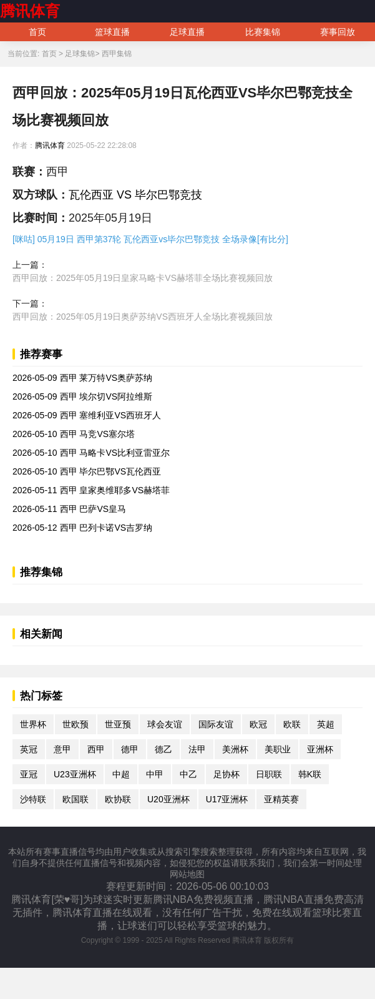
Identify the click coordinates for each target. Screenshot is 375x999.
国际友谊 (215, 724)
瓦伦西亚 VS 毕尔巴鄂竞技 (135, 195)
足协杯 (226, 774)
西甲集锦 (117, 53)
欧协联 (118, 799)
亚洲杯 (320, 749)
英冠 (28, 749)
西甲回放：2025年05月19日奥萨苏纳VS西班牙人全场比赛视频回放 (142, 317)
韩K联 (309, 774)
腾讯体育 (30, 10)
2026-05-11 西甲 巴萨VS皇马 (69, 509)
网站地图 (187, 874)
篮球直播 (112, 32)
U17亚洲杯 (227, 799)
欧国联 (75, 799)
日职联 (269, 774)
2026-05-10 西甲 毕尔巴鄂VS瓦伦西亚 (86, 471)
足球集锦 (80, 53)
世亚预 (118, 724)
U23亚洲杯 (75, 774)
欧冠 (258, 724)
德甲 (130, 749)
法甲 (197, 749)
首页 (37, 32)
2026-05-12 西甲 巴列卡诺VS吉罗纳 (82, 528)
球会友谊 (164, 724)
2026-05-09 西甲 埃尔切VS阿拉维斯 (82, 396)
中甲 (154, 774)
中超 (121, 774)
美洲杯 (235, 749)
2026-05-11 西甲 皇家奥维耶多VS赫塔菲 (91, 490)
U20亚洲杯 (168, 799)
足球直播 (187, 32)
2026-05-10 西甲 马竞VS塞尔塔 (73, 434)
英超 (325, 724)
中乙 (188, 774)
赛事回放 (337, 32)
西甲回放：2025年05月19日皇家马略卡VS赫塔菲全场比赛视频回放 (142, 278)
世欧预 (75, 724)
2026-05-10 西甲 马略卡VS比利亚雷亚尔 (91, 453)
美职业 (278, 749)
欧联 (292, 724)
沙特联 (33, 799)
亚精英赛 (281, 799)
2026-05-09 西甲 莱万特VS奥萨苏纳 (82, 378)
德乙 (163, 749)
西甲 (96, 749)
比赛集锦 (262, 32)
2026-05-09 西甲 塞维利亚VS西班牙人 (86, 415)
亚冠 (28, 774)
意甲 (62, 749)
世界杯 (33, 724)
